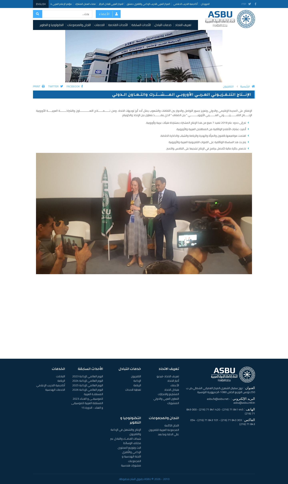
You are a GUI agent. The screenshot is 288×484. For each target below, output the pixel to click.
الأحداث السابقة (141, 25)
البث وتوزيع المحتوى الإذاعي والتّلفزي (129, 450)
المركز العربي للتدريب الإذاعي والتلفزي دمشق (148, 4)
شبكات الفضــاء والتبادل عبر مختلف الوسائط (125, 441)
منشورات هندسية (131, 465)
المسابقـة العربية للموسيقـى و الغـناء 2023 (88, 396)
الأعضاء (104, 14)
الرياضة (137, 385)
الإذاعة (137, 380)
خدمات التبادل (162, 25)
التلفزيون (228, 86)
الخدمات (99, 25)
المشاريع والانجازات (168, 394)
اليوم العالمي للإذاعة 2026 (87, 389)
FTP (244, 4)
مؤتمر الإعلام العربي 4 (61, 4)
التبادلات (60, 376)
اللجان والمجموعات (79, 25)
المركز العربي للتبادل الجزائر (111, 4)
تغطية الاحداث (133, 389)
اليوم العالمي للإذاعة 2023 (87, 376)
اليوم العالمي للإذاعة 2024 (87, 380)
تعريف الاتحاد (183, 25)
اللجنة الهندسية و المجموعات (131, 458)
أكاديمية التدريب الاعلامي (185, 4)
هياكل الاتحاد (171, 389)
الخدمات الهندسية (55, 389)
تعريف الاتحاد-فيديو (168, 376)
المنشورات (173, 403)
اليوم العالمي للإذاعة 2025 (87, 385)
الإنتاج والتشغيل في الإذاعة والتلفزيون (126, 432)
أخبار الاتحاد (173, 380)
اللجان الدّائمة (171, 425)
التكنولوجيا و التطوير (52, 25)
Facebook (75, 86)
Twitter (55, 86)
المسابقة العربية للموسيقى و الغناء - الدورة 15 (87, 405)
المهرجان (205, 4)
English (41, 4)
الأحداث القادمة (118, 25)
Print (39, 86)
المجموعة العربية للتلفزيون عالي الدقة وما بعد (164, 432)
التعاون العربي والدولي (166, 398)
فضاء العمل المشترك (85, 4)
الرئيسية (247, 86)
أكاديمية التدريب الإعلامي (50, 385)
